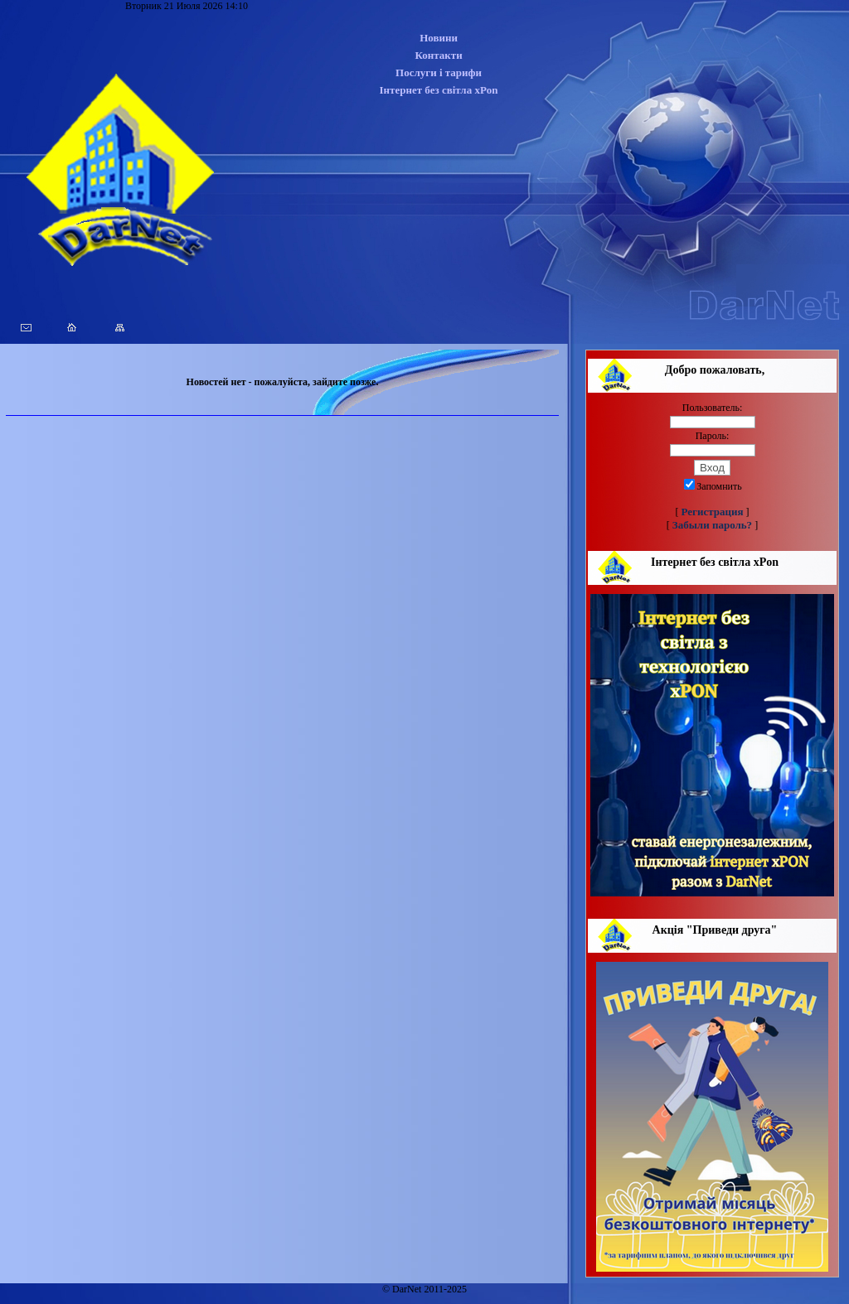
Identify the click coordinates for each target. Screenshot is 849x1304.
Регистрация (713, 511)
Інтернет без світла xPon (439, 90)
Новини (439, 37)
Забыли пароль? (712, 525)
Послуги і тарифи (438, 72)
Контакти (438, 55)
